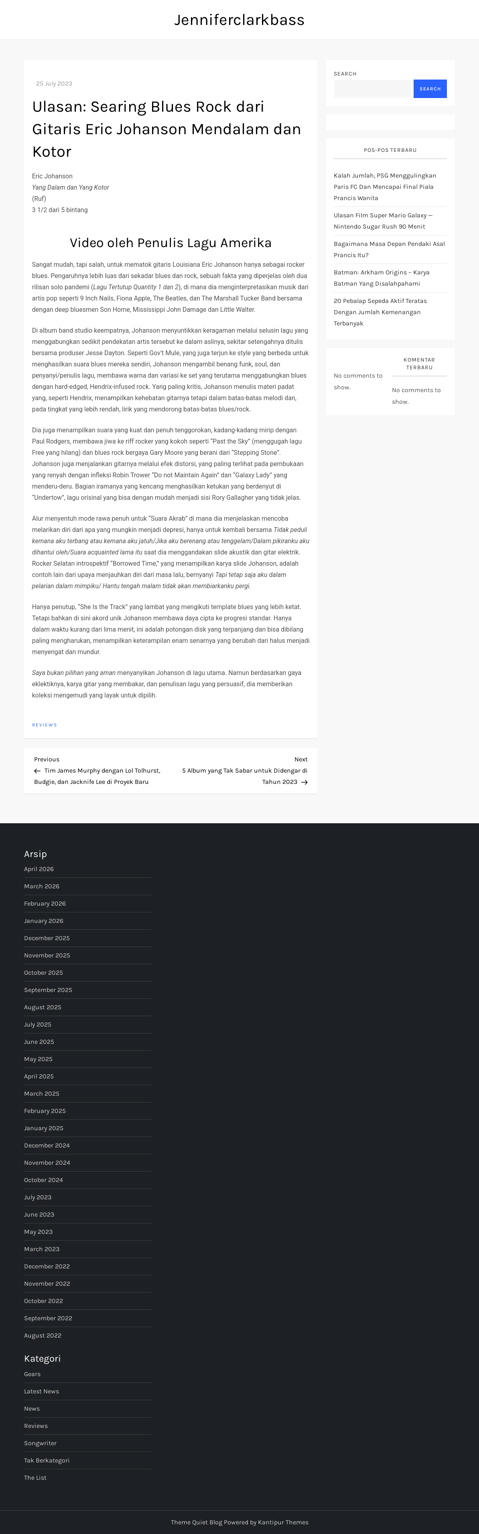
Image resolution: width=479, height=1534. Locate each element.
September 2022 (48, 1318)
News (32, 1408)
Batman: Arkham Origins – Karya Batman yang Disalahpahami (382, 277)
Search (345, 73)
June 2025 (39, 1041)
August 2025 (42, 1007)
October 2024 (43, 1180)
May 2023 (38, 1231)
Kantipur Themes (283, 1522)
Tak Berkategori (47, 1460)
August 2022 (42, 1335)
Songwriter (40, 1443)
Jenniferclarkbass (240, 19)
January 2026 (43, 920)
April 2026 (39, 869)
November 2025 (47, 955)
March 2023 (41, 1249)
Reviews (44, 725)
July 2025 (37, 1024)
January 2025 (43, 1128)
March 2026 (41, 886)
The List (35, 1477)
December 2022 (47, 1266)
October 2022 (43, 1301)
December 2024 (47, 1145)
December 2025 (47, 938)
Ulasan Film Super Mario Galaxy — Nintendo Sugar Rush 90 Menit (383, 220)
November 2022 (47, 1283)
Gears (32, 1374)
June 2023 (39, 1214)
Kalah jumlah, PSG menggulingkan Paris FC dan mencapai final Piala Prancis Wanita (385, 187)
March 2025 (41, 1093)
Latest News (41, 1391)
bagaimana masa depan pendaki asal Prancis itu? (389, 249)
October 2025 (43, 972)
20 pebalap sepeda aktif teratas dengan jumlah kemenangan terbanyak (380, 312)
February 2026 (45, 903)
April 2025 (39, 1076)
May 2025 (38, 1059)
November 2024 (47, 1162)
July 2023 (37, 1197)
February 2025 (45, 1111)
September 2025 (48, 990)
